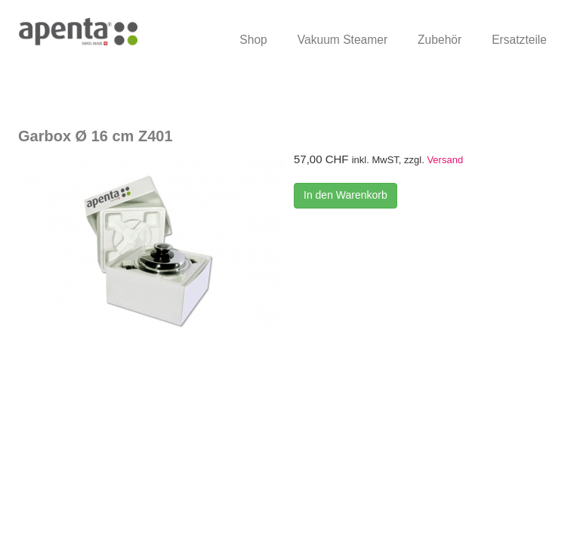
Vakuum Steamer (342, 39)
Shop (253, 39)
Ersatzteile (519, 39)
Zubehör (439, 39)
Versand (445, 159)
